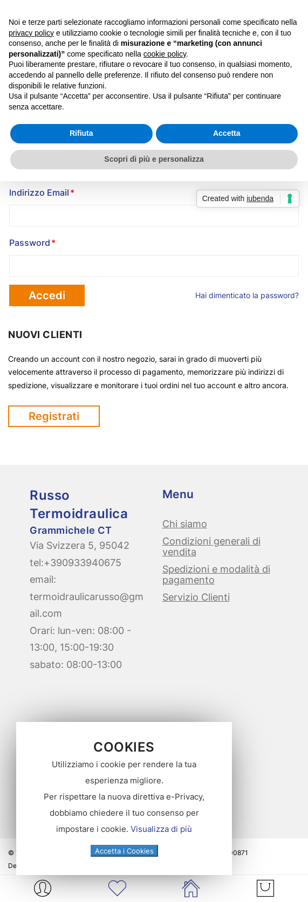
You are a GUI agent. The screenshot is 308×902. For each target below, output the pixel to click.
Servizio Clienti (196, 597)
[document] (124, 798)
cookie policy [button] (164, 54)
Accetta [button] (227, 133)
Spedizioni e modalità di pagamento (216, 574)
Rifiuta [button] (81, 133)
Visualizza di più (161, 829)
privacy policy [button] (31, 33)
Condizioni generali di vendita (211, 546)
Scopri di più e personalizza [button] (153, 159)
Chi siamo (184, 523)
